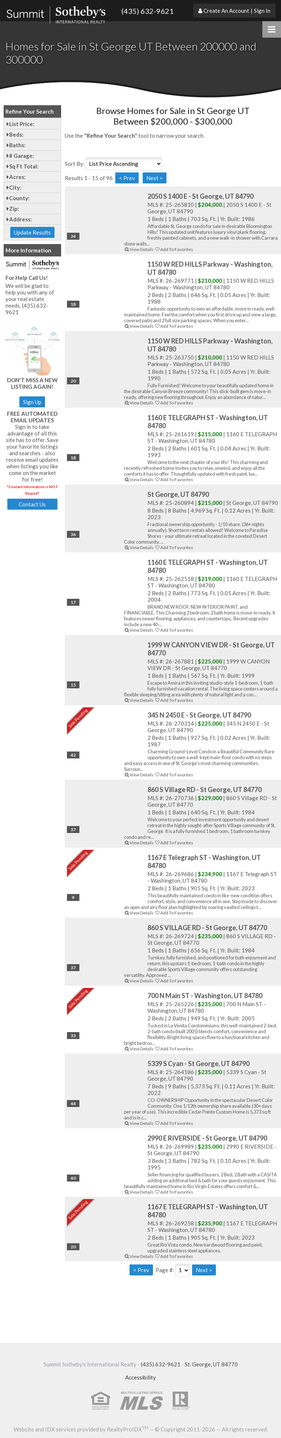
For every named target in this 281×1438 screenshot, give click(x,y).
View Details (139, 249)
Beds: (16, 134)
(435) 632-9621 (147, 11)
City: (15, 187)
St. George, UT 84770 (211, 1364)
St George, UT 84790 (178, 494)
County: (19, 198)
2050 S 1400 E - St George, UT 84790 (200, 196)
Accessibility (140, 1377)
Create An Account (226, 10)
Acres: (17, 177)
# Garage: (21, 155)
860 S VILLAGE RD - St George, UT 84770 (207, 928)
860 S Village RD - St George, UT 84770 (204, 789)
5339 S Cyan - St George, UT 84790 (198, 1064)
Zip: (14, 208)
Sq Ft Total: (23, 166)
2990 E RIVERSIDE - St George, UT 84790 (207, 1138)
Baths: (17, 145)
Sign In (262, 10)
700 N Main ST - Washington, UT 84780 (204, 996)
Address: (20, 219)
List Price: (21, 124)
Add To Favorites (173, 249)
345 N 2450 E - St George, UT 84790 (199, 715)
